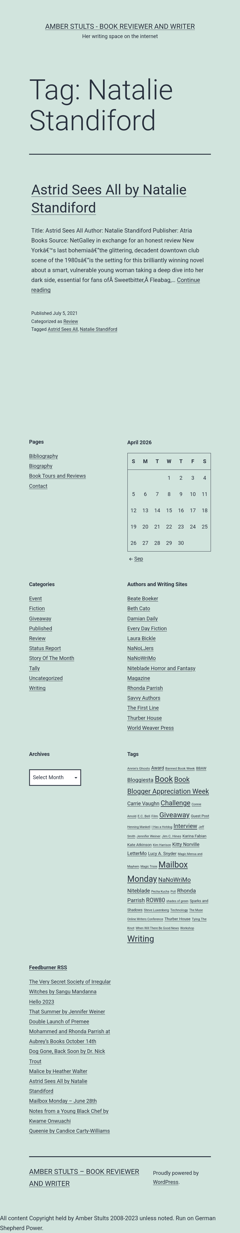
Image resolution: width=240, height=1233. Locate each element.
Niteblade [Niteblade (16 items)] (138, 891)
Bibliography (43, 456)
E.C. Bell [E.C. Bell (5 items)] (144, 816)
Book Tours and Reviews (57, 476)
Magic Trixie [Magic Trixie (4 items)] (149, 866)
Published (40, 628)
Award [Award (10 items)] (157, 768)
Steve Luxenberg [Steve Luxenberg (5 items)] (156, 910)
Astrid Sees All (63, 329)
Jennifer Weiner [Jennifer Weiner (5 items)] (149, 836)
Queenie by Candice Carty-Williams (69, 1131)
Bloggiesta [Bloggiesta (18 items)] (140, 780)
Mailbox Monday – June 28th (63, 1101)
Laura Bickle (141, 638)
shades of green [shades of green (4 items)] (177, 901)
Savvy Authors (144, 698)
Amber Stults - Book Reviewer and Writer (120, 26)
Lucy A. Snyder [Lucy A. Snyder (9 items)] (162, 853)
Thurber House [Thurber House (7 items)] (177, 918)
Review (70, 321)
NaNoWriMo (141, 658)
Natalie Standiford (98, 329)
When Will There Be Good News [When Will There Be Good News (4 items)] (157, 928)
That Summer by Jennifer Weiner (67, 1012)
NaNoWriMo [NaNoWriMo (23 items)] (174, 879)
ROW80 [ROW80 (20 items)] (155, 900)
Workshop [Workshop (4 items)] (187, 928)
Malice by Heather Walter (58, 1071)
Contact (38, 486)
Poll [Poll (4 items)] (173, 891)
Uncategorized (46, 678)
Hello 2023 (41, 1002)
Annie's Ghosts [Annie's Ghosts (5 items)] (138, 768)
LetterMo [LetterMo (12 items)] (137, 853)
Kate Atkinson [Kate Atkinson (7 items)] (139, 844)
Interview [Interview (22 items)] (185, 825)
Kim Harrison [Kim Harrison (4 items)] (162, 845)
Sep (135, 559)
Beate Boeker (142, 598)
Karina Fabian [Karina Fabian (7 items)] (194, 836)
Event (35, 598)
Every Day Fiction (147, 628)
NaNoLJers (140, 648)
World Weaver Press (150, 728)
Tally (34, 668)
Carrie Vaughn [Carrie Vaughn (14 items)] (143, 803)
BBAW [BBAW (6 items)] (201, 768)
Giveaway (40, 618)
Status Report (45, 648)
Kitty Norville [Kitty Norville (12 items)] (185, 844)
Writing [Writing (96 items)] (140, 939)
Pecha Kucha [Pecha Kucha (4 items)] (160, 891)
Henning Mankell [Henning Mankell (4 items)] (138, 827)
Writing (37, 688)
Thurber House (144, 718)
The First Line (143, 708)
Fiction (37, 608)
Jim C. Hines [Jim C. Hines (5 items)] (171, 836)
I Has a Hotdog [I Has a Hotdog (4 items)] (162, 827)
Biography (40, 466)
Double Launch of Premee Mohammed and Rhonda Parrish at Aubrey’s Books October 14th (69, 1031)
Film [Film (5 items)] (155, 816)
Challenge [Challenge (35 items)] (175, 803)
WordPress (165, 1182)
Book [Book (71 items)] (164, 779)
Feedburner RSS (48, 967)
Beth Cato (138, 608)
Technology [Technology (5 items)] (179, 910)
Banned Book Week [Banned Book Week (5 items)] (180, 768)
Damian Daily (142, 618)
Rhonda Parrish (145, 688)
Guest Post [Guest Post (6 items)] (200, 816)
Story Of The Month (51, 658)
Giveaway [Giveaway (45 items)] (174, 815)
